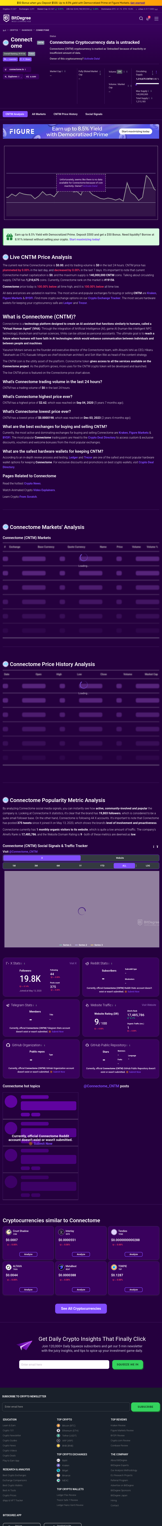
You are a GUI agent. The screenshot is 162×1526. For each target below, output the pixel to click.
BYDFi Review (118, 1435)
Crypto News (32, 483)
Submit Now (133, 991)
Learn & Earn (9, 1425)
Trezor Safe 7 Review (67, 1500)
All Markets (39, 114)
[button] (147, 9)
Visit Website (149, 1005)
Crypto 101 (8, 1430)
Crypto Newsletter (12, 1435)
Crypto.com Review (120, 1440)
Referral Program (119, 1480)
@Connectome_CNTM (23, 851)
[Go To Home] (5, 30)
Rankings (28, 30)
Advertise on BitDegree (122, 1485)
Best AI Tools (9, 1490)
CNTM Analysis (15, 114)
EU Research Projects (121, 1475)
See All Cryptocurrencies (81, 1308)
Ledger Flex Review (66, 1495)
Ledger (67, 303)
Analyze (28, 1254)
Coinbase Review (119, 1445)
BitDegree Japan (119, 1495)
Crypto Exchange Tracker (104, 298)
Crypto (15, 30)
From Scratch (28, 496)
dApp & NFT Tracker (13, 1500)
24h (119, 72)
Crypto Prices (9, 1495)
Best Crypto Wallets (12, 1485)
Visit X (73, 963)
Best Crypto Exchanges (14, 1475)
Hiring (114, 1500)
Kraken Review (118, 1425)
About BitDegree (119, 1460)
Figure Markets (12, 298)
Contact (115, 1505)
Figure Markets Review (122, 1430)
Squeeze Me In (127, 1364)
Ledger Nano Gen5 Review (70, 1505)
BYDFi (29, 298)
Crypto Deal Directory (101, 437)
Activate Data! (92, 58)
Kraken (151, 293)
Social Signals (94, 114)
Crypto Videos (10, 1450)
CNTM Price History (66, 114)
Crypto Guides (10, 1440)
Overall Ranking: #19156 (14, 54)
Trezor (82, 303)
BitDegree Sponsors (121, 1490)
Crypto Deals (9, 1455)
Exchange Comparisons (15, 1480)
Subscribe (145, 1406)
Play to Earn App (11, 1460)
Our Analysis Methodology (124, 1470)
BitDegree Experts (120, 1465)
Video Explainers (44, 490)
